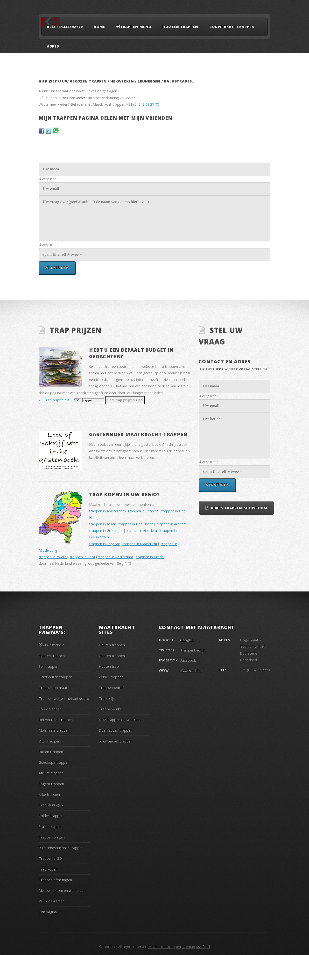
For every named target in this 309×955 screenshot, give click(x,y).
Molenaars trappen (54, 730)
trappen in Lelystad (104, 543)
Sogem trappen (51, 783)
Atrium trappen (51, 772)
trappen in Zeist (82, 556)
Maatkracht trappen (164, 946)
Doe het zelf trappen (115, 730)
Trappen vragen (52, 837)
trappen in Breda (150, 556)
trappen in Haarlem (141, 530)
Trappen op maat (53, 687)
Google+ (187, 640)
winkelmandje (53, 644)
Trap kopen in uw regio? (124, 494)
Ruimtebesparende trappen (61, 847)
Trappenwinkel (110, 709)
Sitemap (188, 946)
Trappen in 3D (50, 858)
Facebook (188, 660)
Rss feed (203, 946)
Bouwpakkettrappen (232, 26)
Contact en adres (225, 361)
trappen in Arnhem (171, 524)
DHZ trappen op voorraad (120, 719)
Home (99, 26)
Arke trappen (49, 794)
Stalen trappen (51, 826)
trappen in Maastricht (139, 543)
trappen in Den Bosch (135, 524)
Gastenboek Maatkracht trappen (138, 434)
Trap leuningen (51, 805)
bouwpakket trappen (116, 741)
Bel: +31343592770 (65, 26)
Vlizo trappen (49, 741)
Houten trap (109, 666)
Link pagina (48, 911)
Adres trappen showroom (239, 508)
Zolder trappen (51, 815)
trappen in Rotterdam (115, 556)
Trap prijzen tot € (59, 400)
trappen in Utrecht (143, 510)
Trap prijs (107, 698)
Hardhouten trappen (55, 676)
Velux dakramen (51, 901)
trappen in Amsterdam (107, 510)
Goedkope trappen (54, 762)
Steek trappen (50, 709)
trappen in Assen (102, 524)
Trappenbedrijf (111, 687)
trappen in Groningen (106, 530)
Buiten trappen (51, 751)
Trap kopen (48, 869)
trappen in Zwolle (53, 556)
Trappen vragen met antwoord (64, 698)
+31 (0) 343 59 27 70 (142, 104)
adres (53, 46)
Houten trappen (180, 26)
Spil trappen (48, 666)
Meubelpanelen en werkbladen (63, 890)
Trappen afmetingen (55, 879)
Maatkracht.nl (191, 670)
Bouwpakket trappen (56, 719)
